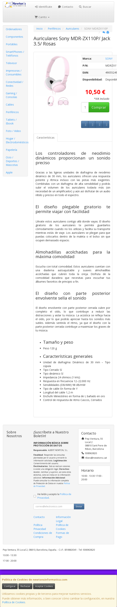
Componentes (14, 36)
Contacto (65, 6)
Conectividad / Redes (14, 83)
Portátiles (11, 44)
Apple (9, 172)
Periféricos (12, 112)
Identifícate (43, 6)
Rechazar (25, 586)
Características (46, 137)
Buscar (85, 6)
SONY (108, 58)
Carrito (42, 17)
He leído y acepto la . (54, 496)
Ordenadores (14, 29)
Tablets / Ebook (11, 121)
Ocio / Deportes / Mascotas (12, 161)
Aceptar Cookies (44, 586)
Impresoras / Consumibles (13, 72)
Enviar (79, 506)
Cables (10, 104)
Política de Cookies (13, 602)
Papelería (11, 150)
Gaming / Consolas (11, 95)
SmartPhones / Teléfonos (15, 53)
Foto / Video (13, 131)
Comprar (99, 107)
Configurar (10, 586)
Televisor (11, 63)
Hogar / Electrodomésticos (17, 140)
